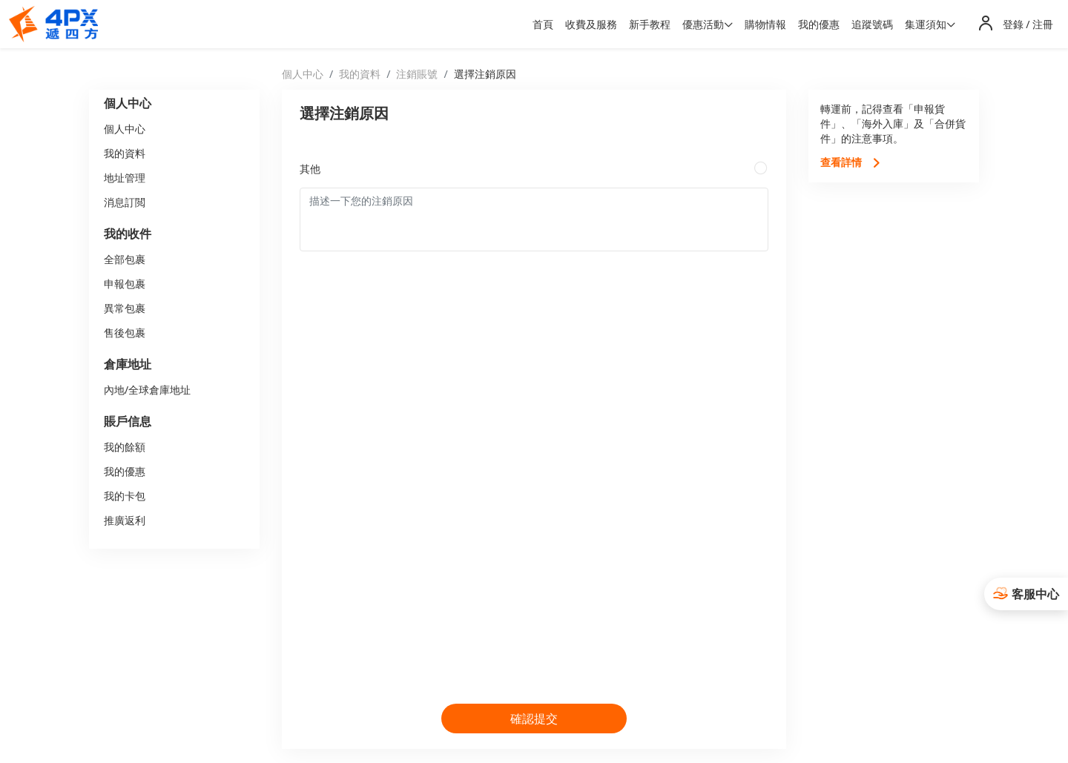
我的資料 (124, 153)
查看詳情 (851, 162)
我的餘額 (124, 447)
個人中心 (124, 129)
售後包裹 (124, 333)
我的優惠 (819, 24)
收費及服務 (591, 24)
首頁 (543, 24)
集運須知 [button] (925, 24)
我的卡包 (124, 496)
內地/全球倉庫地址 (147, 390)
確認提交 (534, 718)
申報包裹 (124, 284)
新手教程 (649, 24)
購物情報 (765, 24)
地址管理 (124, 178)
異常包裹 (124, 308)
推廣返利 (124, 520)
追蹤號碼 (872, 24)
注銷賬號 (417, 74)
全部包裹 (124, 259)
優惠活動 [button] (703, 24)
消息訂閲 (124, 202)
